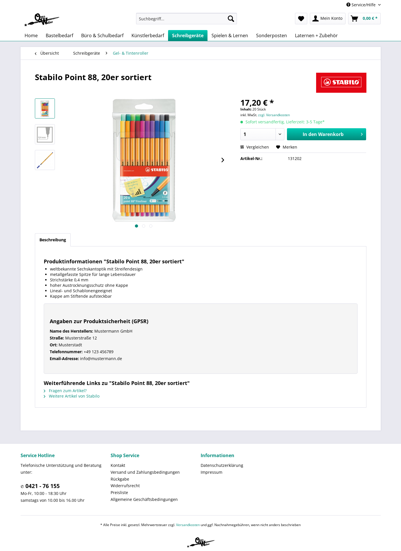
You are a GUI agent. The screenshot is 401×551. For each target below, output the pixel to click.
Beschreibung (52, 239)
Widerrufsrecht (125, 485)
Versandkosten (188, 524)
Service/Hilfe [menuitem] (361, 4)
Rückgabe (120, 479)
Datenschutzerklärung (222, 465)
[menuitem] (186, 18)
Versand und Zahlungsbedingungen (145, 472)
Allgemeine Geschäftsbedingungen (144, 499)
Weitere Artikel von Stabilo (71, 396)
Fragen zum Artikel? (65, 390)
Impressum (211, 472)
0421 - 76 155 (42, 486)
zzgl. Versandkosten (274, 114)
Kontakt (118, 465)
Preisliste (119, 492)
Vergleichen (254, 147)
